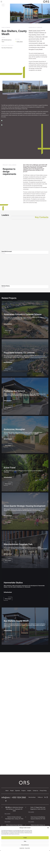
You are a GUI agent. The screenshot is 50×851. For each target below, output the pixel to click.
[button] (48, 827)
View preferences (25, 844)
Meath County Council (37, 38)
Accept (25, 837)
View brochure (31, 795)
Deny (25, 841)
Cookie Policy (22, 848)
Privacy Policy (27, 848)
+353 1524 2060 (19, 795)
